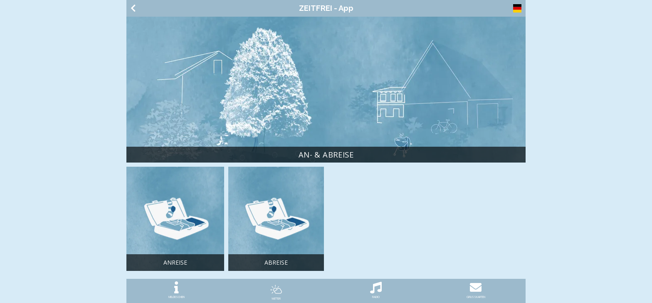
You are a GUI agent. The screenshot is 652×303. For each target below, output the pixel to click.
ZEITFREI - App (326, 8)
